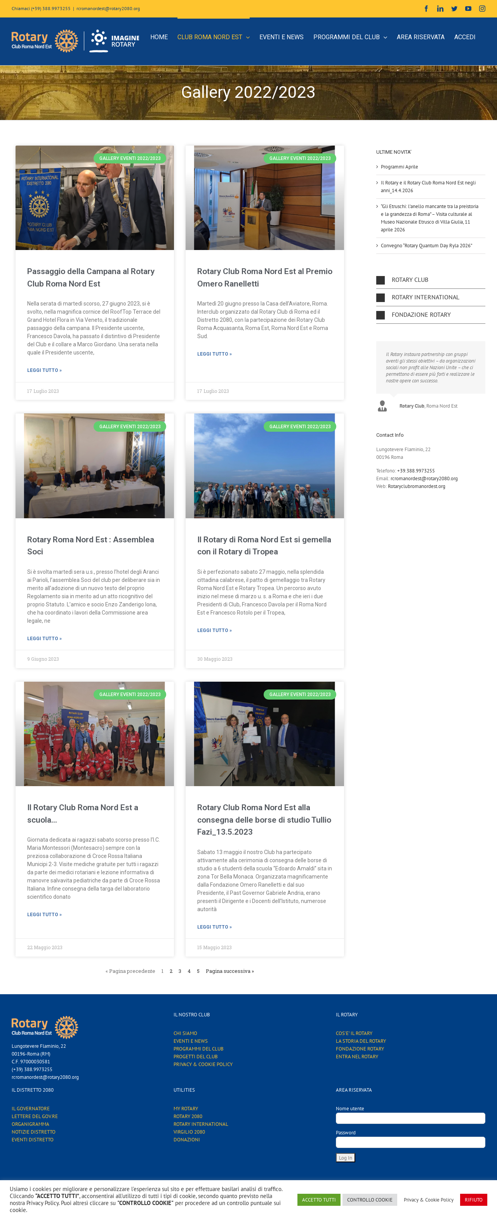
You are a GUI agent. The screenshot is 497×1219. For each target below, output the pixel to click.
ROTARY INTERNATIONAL (201, 1124)
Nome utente (350, 1108)
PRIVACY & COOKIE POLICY (203, 1064)
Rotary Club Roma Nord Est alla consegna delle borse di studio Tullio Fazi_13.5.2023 (264, 820)
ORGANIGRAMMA (30, 1124)
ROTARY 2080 (188, 1116)
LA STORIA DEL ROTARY (361, 1041)
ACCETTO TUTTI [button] (319, 1199)
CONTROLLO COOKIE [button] (370, 1199)
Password (346, 1132)
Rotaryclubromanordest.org (416, 486)
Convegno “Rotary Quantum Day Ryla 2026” (426, 245)
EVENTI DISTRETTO (33, 1139)
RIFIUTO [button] (474, 1199)
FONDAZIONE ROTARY (360, 1048)
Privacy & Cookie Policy (429, 1199)
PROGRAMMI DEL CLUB (199, 1048)
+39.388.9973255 (416, 470)
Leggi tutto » (44, 370)
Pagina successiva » (230, 970)
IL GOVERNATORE (31, 1108)
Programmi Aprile (399, 166)
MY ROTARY (186, 1108)
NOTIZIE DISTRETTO (34, 1132)
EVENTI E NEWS (191, 1041)
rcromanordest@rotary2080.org (108, 8)
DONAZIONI (187, 1139)
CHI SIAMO (185, 1033)
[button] (430, 279)
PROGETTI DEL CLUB (196, 1056)
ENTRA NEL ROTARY (357, 1056)
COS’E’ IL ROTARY (354, 1033)
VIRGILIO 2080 (189, 1132)
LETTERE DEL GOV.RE (35, 1116)
